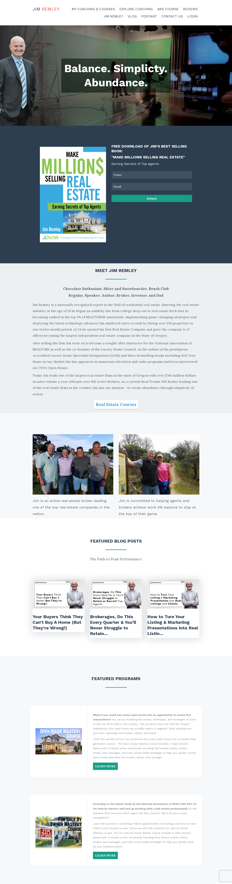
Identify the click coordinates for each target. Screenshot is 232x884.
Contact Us (172, 16)
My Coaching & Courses (93, 9)
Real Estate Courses (116, 404)
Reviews (190, 9)
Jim (46, 9)
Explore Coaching (136, 9)
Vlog (132, 16)
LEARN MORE (105, 766)
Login (192, 16)
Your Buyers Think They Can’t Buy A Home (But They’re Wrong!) (58, 622)
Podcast (149, 16)
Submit (152, 198)
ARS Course (168, 9)
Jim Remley (113, 16)
